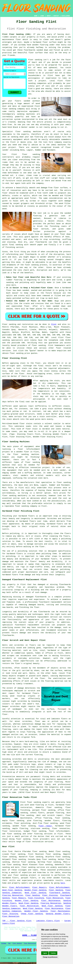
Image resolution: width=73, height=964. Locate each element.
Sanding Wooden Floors (58, 914)
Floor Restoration (29, 906)
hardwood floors (27, 521)
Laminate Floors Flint (48, 921)
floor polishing (22, 823)
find (10, 851)
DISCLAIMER (66, 16)
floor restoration (11, 831)
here (63, 883)
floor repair (45, 826)
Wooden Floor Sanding (35, 890)
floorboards (41, 597)
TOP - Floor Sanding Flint (17, 921)
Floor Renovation (54, 898)
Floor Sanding (56, 890)
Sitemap (3, 943)
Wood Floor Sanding (12, 890)
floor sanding (31, 154)
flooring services (43, 834)
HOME (35, 16)
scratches (61, 772)
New (9, 943)
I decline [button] (53, 953)
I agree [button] (45, 953)
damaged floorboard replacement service (36, 617)
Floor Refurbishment (19, 887)
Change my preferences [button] (50, 957)
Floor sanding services (33, 867)
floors (64, 719)
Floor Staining (50, 895)
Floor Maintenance (50, 901)
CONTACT (56, 16)
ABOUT (49, 16)
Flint (54, 324)
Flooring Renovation (12, 895)
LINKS (42, 16)
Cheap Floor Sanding (32, 914)
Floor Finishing (36, 898)
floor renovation (61, 828)
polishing (14, 533)
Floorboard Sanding (59, 893)
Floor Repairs (39, 887)
